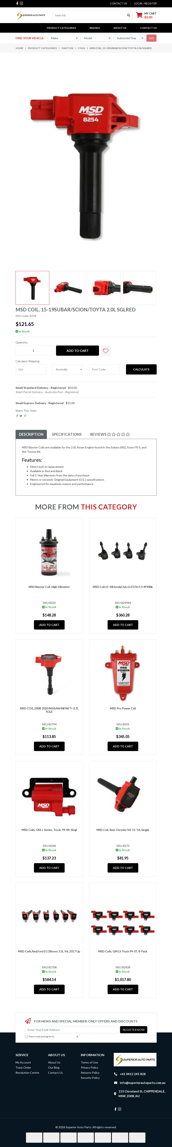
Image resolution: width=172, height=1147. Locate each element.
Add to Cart (77, 350)
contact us (118, 3)
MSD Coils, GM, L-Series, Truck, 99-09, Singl (49, 830)
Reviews (110, 434)
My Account (23, 1062)
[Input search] (88, 15)
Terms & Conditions (65, 1036)
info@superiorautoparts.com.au (142, 1083)
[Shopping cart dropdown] (146, 15)
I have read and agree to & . (59, 1036)
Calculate (141, 369)
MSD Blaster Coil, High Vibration (49, 587)
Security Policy (90, 1077)
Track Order (23, 1067)
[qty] (31, 369)
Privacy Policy (86, 1036)
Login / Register (145, 3)
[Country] (67, 369)
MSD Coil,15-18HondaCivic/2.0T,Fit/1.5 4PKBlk (123, 587)
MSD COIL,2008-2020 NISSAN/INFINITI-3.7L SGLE (49, 710)
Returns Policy (90, 1072)
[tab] (31, 434)
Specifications (67, 434)
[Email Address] (72, 1029)
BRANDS (95, 27)
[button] (106, 351)
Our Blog (54, 1067)
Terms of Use (89, 1062)
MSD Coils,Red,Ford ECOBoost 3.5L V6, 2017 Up (49, 951)
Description (31, 434)
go (151, 38)
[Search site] (129, 15)
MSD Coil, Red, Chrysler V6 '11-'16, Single (123, 830)
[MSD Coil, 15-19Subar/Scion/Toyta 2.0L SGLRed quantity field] (35, 351)
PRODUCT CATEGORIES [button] (61, 27)
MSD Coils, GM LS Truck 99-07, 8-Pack (122, 951)
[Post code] (104, 369)
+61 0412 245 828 (133, 1074)
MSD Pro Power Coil (123, 708)
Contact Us (148, 27)
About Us (120, 27)
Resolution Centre (27, 1072)
